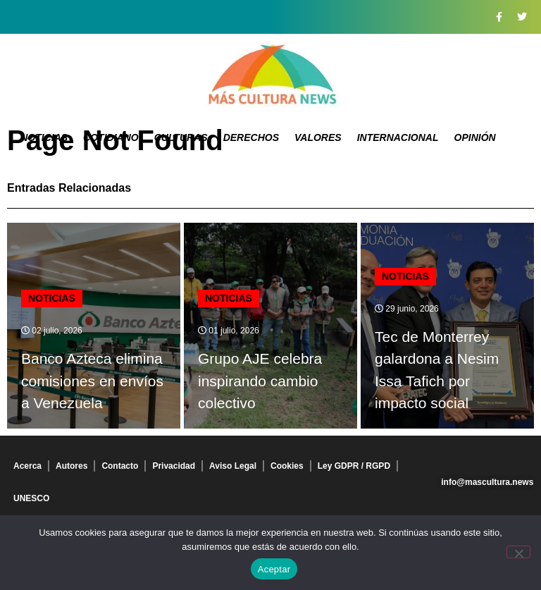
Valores (318, 137)
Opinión (475, 137)
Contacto (119, 466)
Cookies (287, 466)
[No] (518, 552)
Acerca (27, 466)
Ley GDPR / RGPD (354, 466)
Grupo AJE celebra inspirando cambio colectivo (260, 380)
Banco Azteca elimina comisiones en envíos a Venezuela (92, 380)
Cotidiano (111, 137)
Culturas (181, 137)
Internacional (398, 137)
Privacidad (173, 466)
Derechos (251, 137)
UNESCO (31, 498)
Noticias (44, 137)
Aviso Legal (232, 466)
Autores (71, 466)
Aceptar (274, 569)
